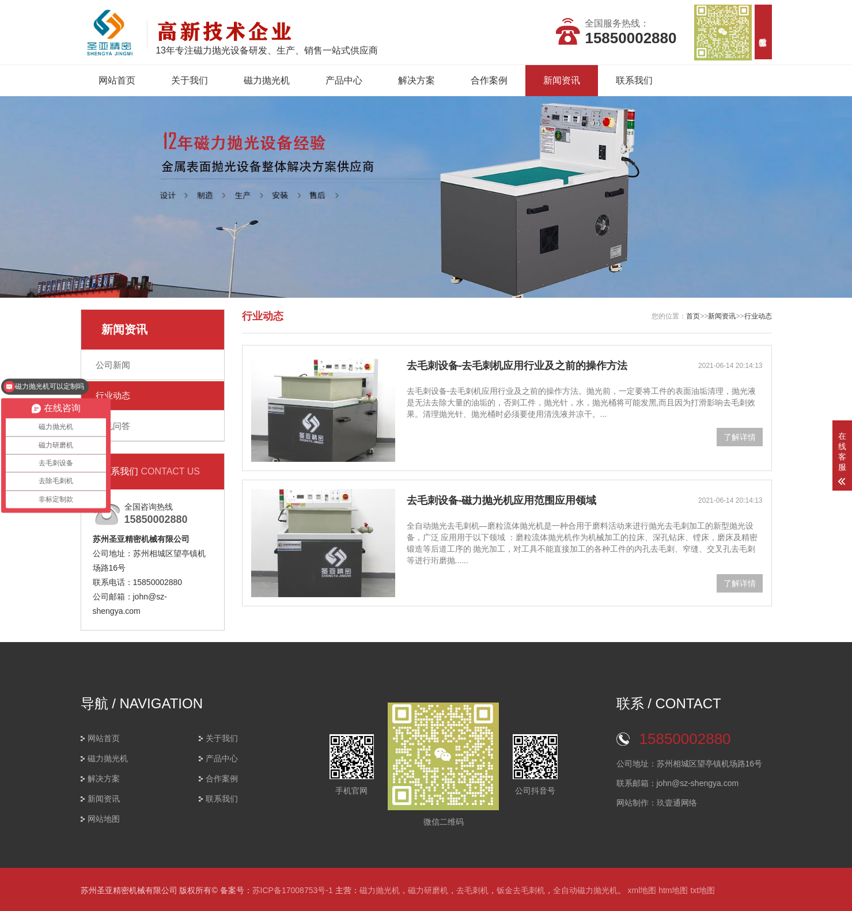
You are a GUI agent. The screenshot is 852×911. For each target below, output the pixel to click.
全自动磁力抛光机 (585, 890)
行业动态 (113, 395)
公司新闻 (113, 365)
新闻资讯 (561, 80)
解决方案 (416, 80)
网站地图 (104, 818)
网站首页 (117, 80)
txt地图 (702, 890)
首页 (693, 316)
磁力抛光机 (267, 80)
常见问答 (113, 426)
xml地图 (641, 890)
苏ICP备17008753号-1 (292, 890)
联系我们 (634, 80)
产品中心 (343, 80)
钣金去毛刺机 (521, 890)
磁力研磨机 (428, 890)
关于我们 (189, 80)
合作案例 (489, 80)
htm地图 (673, 890)
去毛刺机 (472, 890)
